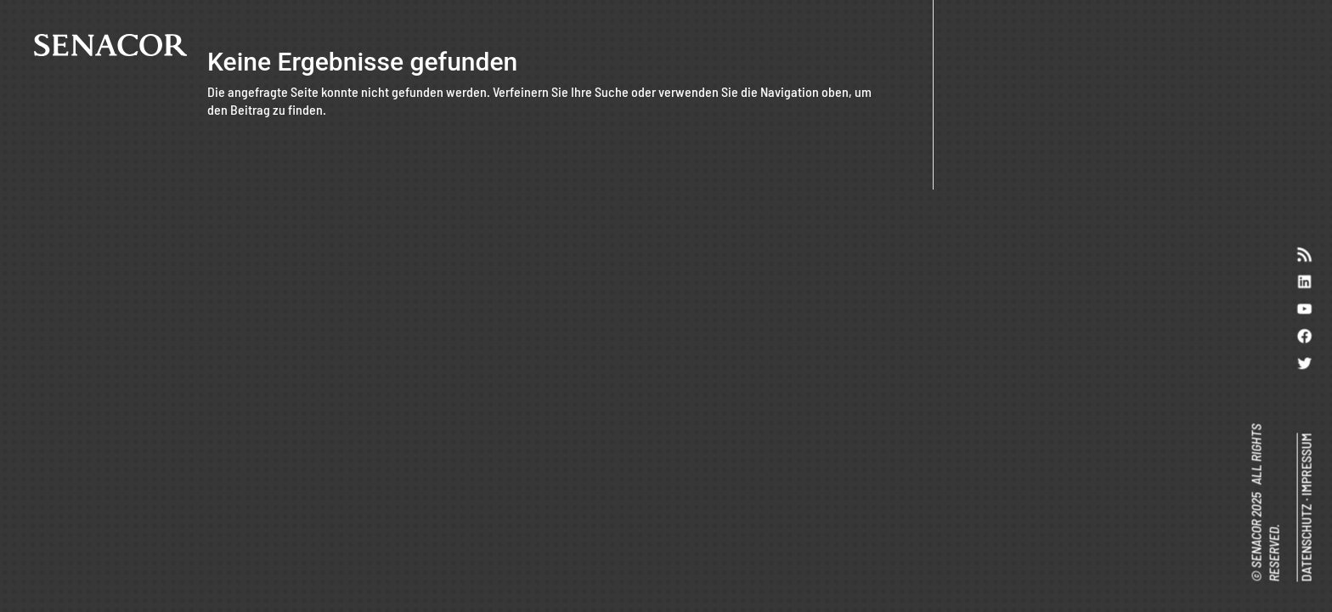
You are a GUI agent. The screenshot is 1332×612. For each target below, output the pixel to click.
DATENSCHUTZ (1305, 542)
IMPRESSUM (1305, 464)
